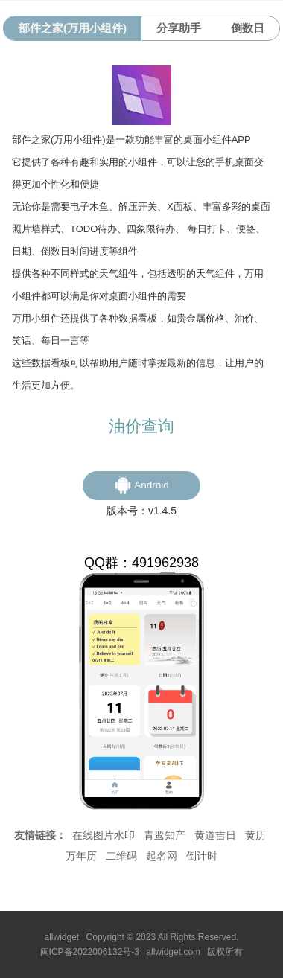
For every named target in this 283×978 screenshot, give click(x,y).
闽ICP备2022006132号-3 (89, 952)
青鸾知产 (164, 835)
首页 (99, 788)
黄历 (255, 835)
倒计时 (201, 856)
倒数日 (247, 28)
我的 (127, 788)
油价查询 (141, 426)
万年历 (81, 856)
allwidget (62, 937)
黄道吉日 (215, 835)
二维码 (121, 856)
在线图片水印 (103, 835)
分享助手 (178, 28)
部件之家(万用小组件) (73, 28)
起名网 (161, 856)
